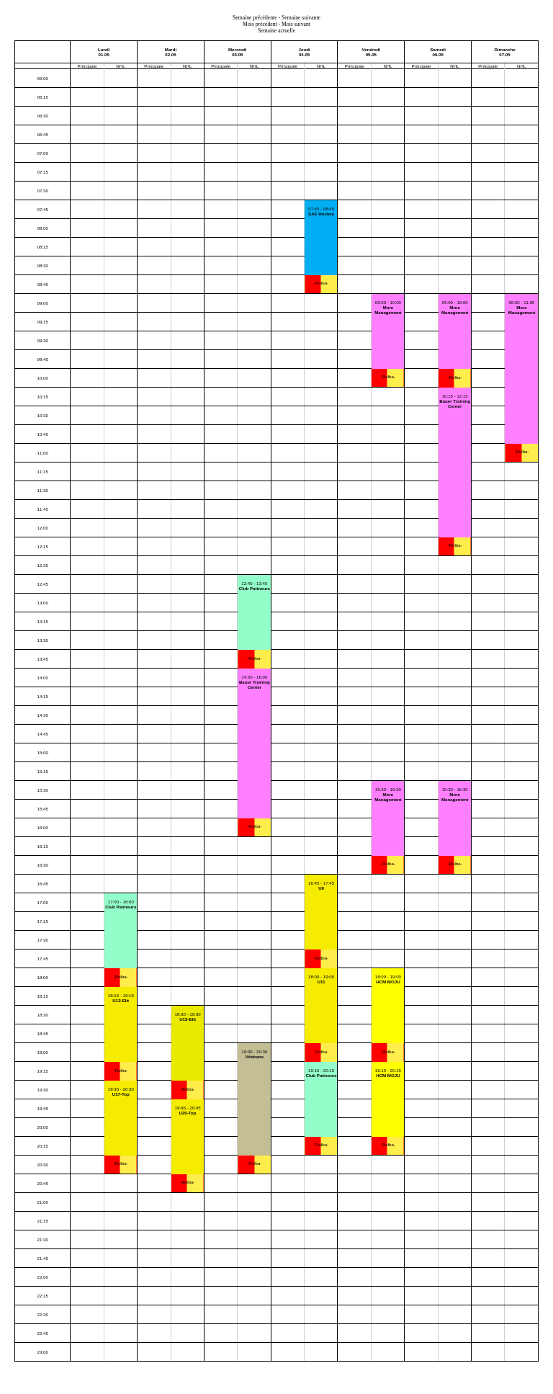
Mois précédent (260, 24)
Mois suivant (296, 24)
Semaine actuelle (276, 30)
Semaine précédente (255, 17)
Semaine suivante (301, 17)
